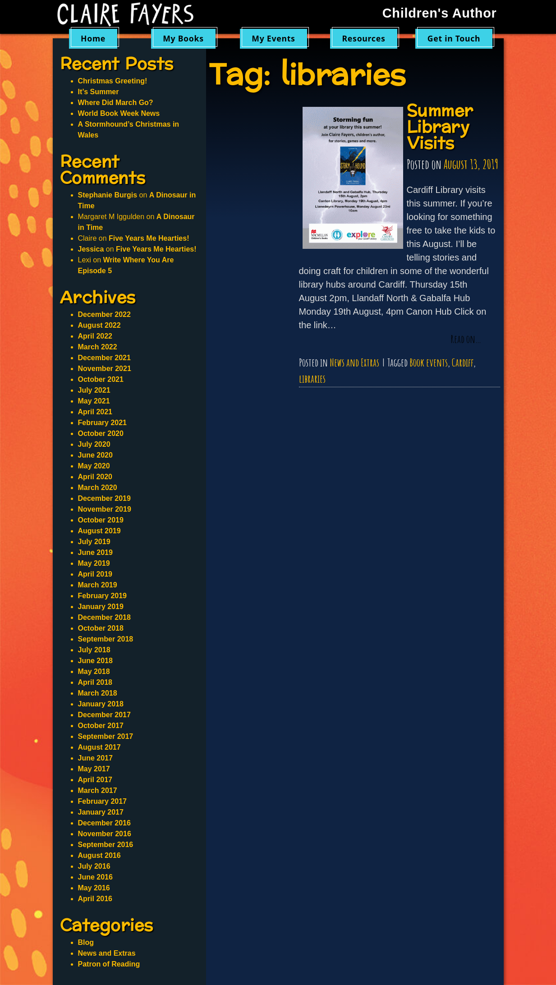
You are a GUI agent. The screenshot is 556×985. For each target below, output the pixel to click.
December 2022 (104, 314)
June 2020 (95, 455)
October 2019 (101, 520)
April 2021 (95, 412)
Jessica (91, 249)
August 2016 (99, 855)
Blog (86, 942)
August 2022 (99, 325)
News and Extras (354, 362)
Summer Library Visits (440, 127)
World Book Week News (119, 113)
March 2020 (97, 487)
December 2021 (104, 358)
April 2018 (95, 682)
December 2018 (104, 617)
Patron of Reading (109, 964)
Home (93, 38)
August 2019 (99, 531)
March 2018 (97, 693)
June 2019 (95, 552)
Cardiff (462, 362)
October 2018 (101, 628)
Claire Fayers (131, 14)
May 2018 (94, 671)
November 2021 (104, 368)
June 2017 (95, 758)
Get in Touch (454, 38)
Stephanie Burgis (108, 195)
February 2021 (102, 422)
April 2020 (95, 477)
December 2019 (104, 498)
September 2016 (105, 844)
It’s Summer (98, 92)
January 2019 (101, 606)
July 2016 (94, 866)
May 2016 (94, 888)
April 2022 (95, 336)
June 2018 (95, 660)
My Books (183, 38)
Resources (364, 38)
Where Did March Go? (115, 102)
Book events (428, 362)
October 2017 (101, 725)
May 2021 (94, 401)
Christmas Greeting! (112, 81)
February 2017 (102, 801)
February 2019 (102, 596)
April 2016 (95, 899)
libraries (312, 378)
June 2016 (95, 877)
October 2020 (101, 433)
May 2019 (94, 563)
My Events (273, 38)
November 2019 (104, 509)
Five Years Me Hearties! (149, 238)
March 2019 (97, 585)
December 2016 (104, 823)
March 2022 (97, 347)
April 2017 (95, 779)
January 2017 (101, 812)
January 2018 (101, 704)
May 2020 (94, 466)
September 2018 (105, 639)
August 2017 (99, 747)
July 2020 (94, 444)
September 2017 (105, 736)
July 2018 (94, 650)
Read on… (465, 339)
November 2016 (104, 834)
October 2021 (101, 379)
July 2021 (94, 390)
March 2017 (97, 790)
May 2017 (94, 769)
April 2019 (95, 574)
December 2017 (104, 715)
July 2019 (94, 541)
